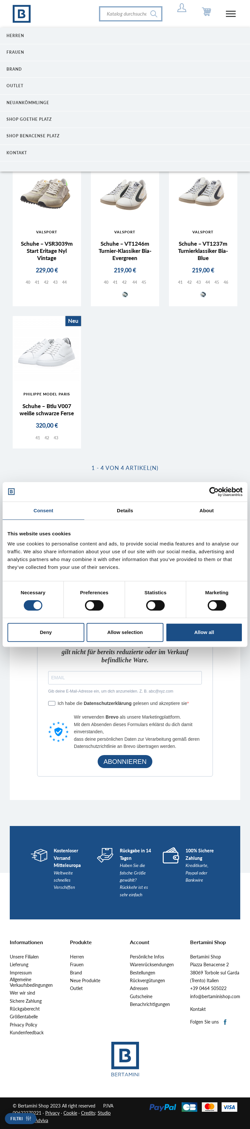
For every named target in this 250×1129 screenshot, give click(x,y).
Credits (88, 1113)
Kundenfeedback (27, 1032)
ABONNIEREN (125, 761)
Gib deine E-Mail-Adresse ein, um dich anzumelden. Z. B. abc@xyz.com (110, 691)
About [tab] (207, 510)
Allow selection (125, 632)
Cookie (70, 1113)
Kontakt (198, 1009)
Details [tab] (125, 510)
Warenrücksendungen (152, 964)
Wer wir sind (22, 993)
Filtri (16, 1118)
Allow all (204, 632)
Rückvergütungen (147, 980)
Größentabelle (24, 1016)
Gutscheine (141, 996)
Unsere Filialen (24, 956)
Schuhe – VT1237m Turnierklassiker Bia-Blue (203, 250)
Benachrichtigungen (150, 1004)
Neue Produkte (85, 980)
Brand (76, 972)
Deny (46, 632)
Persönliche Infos (147, 956)
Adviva (41, 1120)
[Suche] (130, 13)
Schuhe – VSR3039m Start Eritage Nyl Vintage (47, 250)
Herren (77, 956)
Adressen (139, 988)
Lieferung (19, 964)
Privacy (52, 1113)
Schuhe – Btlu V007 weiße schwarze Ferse (47, 410)
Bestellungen (142, 972)
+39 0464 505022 (208, 988)
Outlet (76, 988)
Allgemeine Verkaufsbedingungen (31, 982)
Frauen (77, 964)
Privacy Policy (23, 1024)
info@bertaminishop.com (215, 996)
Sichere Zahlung (26, 1001)
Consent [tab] (43, 510)
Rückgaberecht (25, 1009)
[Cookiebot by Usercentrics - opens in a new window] (214, 492)
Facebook (225, 1022)
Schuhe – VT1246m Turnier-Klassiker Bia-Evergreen (125, 250)
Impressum (21, 972)
